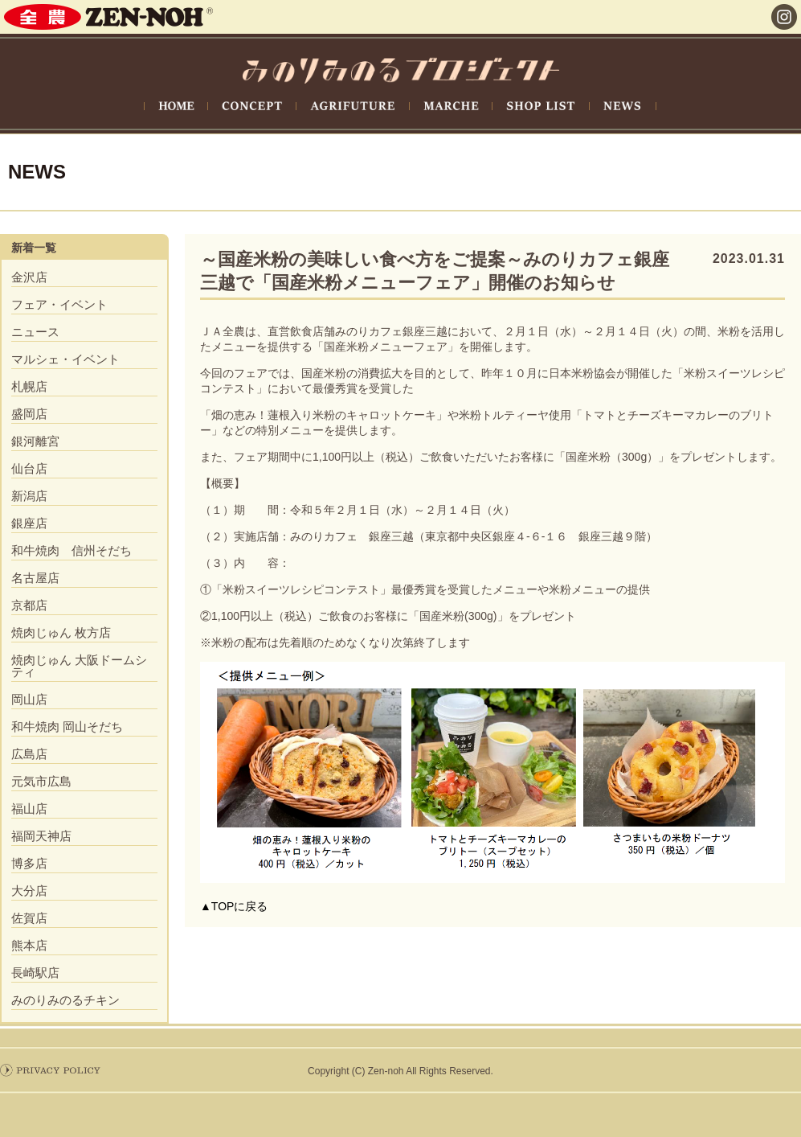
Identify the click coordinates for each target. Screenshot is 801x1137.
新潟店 (29, 496)
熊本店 (29, 945)
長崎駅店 (35, 973)
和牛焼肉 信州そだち (71, 550)
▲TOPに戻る (234, 906)
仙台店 (29, 468)
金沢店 (29, 277)
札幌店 (29, 386)
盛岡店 (29, 414)
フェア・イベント (59, 304)
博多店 (29, 863)
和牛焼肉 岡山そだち (67, 726)
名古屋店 (35, 578)
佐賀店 (29, 918)
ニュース (35, 332)
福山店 (29, 808)
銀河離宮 (35, 441)
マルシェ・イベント (65, 359)
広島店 (29, 754)
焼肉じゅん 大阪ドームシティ (79, 666)
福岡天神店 (41, 836)
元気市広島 (41, 781)
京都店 (29, 605)
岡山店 (29, 699)
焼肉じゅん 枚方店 (61, 632)
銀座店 (29, 523)
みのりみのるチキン (65, 1000)
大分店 (29, 891)
